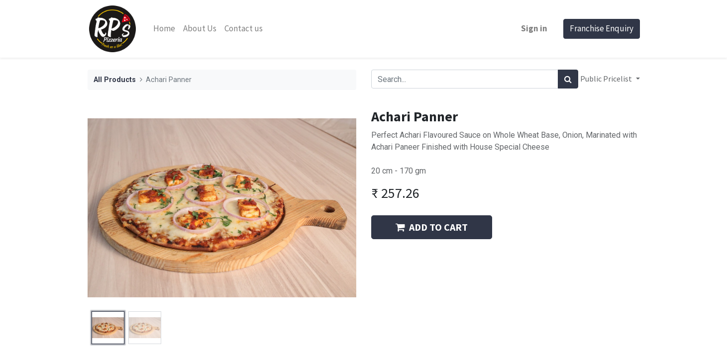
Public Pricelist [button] (606, 79)
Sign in (534, 28)
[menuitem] (164, 28)
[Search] (568, 79)
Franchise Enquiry (601, 28)
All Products (115, 80)
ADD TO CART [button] (432, 227)
